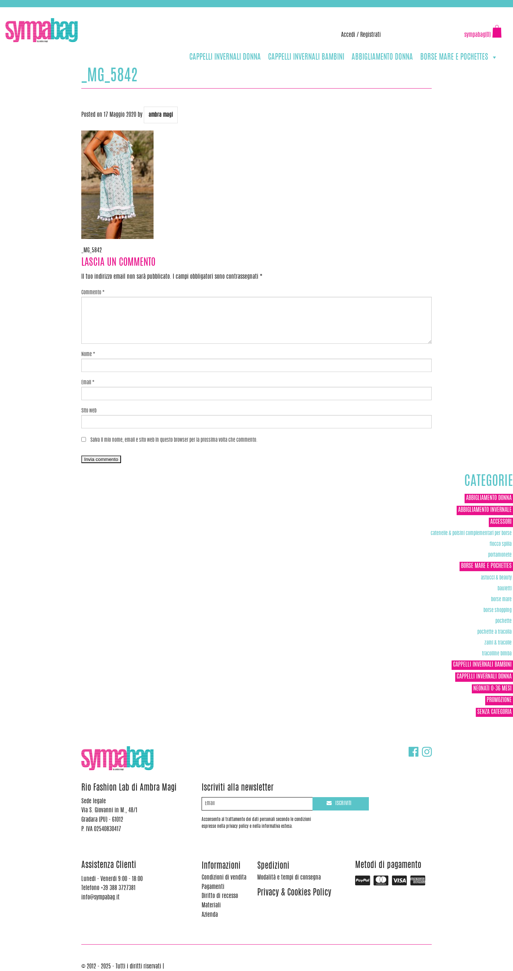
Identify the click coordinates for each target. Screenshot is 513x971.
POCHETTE (503, 621)
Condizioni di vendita (224, 878)
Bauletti (504, 588)
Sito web (88, 411)
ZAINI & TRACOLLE (498, 643)
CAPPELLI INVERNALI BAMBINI (306, 57)
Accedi (348, 35)
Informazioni (221, 866)
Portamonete (500, 555)
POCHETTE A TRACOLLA (494, 632)
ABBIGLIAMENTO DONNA (382, 57)
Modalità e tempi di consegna (289, 878)
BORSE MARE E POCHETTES (459, 57)
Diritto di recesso (220, 896)
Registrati (370, 35)
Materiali (211, 905)
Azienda (210, 915)
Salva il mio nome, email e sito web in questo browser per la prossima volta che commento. (174, 440)
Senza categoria (494, 712)
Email (88, 382)
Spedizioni (273, 866)
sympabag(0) (477, 35)
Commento (93, 292)
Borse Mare (501, 599)
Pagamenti (213, 887)
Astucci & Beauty (496, 578)
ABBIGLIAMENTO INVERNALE (485, 510)
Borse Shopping (497, 610)
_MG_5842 (91, 250)
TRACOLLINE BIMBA (497, 653)
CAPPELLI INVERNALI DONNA (225, 57)
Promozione (499, 700)
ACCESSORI (501, 522)
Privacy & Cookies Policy (294, 893)
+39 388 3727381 (35, 11)
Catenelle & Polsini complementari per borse (471, 533)
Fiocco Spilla (501, 544)
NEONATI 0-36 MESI (492, 689)
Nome (88, 354)
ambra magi (160, 115)
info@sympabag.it (100, 11)
